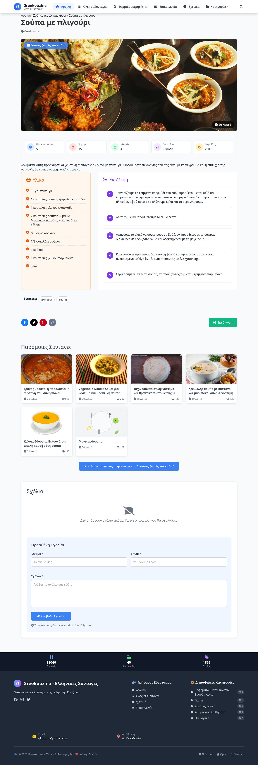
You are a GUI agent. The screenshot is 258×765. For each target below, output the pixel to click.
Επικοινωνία (165, 7)
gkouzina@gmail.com (53, 738)
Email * (136, 554)
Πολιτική (206, 754)
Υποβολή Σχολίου (51, 616)
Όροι (221, 754)
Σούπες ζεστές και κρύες (50, 15)
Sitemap (237, 754)
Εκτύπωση (223, 322)
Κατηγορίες (217, 7)
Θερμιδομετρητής (129, 7)
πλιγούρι (46, 299)
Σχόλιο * (37, 576)
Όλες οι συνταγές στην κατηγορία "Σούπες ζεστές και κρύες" (129, 466)
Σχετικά (191, 7)
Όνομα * (37, 554)
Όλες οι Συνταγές (92, 7)
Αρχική (63, 7)
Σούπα (63, 299)
